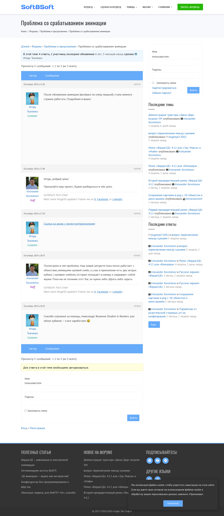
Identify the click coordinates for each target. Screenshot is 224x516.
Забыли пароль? (161, 93)
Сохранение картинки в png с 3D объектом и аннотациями (170, 297)
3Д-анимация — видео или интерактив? (45, 476)
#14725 (137, 84)
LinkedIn (117, 199)
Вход (24, 428)
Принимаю (173, 503)
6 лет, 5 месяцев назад (109, 54)
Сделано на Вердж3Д (110, 7)
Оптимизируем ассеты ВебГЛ (38, 470)
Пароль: (29, 397)
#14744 (137, 168)
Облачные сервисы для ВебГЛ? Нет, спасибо (48, 492)
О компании (165, 7)
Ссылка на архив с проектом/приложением (69, 223)
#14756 (137, 213)
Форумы (36, 46)
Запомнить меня (37, 410)
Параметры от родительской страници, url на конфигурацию (172, 312)
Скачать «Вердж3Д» (190, 7)
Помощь (132, 7)
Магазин (148, 7)
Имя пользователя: (33, 381)
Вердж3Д (90, 7)
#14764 (137, 306)
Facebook (102, 199)
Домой (25, 46)
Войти (133, 418)
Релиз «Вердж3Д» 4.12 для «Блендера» (172, 166)
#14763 (137, 255)
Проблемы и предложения (60, 46)
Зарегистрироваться (164, 88)
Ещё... (154, 324)
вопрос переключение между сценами (171, 133)
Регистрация (37, 428)
